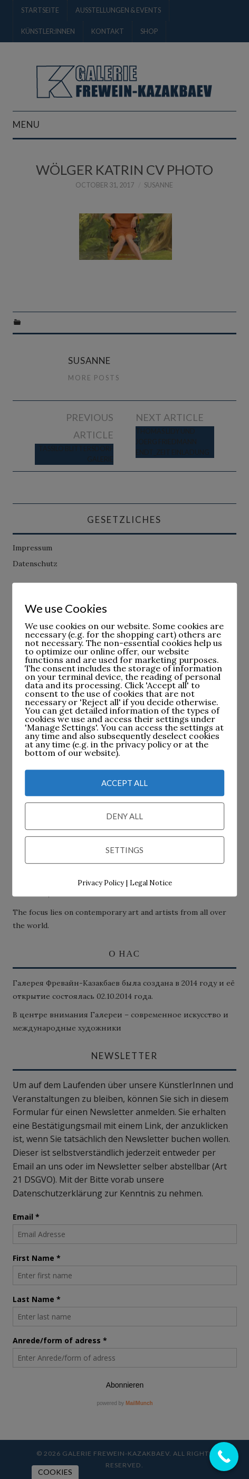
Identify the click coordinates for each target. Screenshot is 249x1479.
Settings (124, 850)
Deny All (124, 816)
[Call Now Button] (223, 1456)
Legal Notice (151, 883)
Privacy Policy (101, 883)
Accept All (124, 783)
